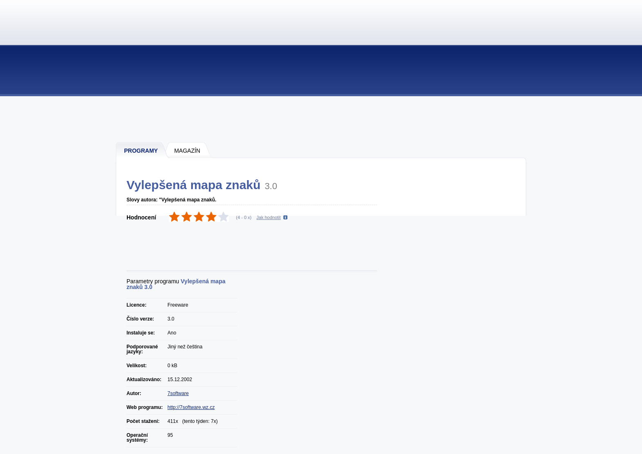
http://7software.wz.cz (191, 407)
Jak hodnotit (268, 217)
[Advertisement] (321, 118)
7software (178, 393)
